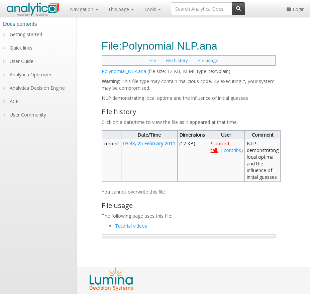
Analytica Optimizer (30, 74)
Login (296, 9)
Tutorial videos (131, 226)
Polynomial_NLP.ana (124, 71)
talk (214, 150)
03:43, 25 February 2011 (149, 143)
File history (177, 60)
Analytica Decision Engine (37, 88)
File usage (208, 60)
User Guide (21, 61)
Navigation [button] (84, 9)
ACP (14, 101)
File (152, 60)
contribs (232, 150)
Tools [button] (152, 9)
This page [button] (121, 9)
